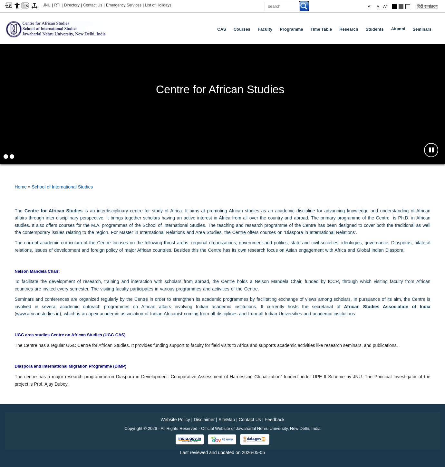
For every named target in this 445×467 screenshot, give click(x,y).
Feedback (274, 419)
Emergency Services (123, 5)
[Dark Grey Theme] (401, 6)
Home (21, 186)
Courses (242, 29)
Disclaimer (204, 419)
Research (348, 29)
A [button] (385, 6)
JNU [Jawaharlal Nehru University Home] (47, 5)
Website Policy (175, 419)
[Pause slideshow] (431, 150)
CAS (221, 29)
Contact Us (92, 5)
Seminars (421, 29)
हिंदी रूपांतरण (427, 6)
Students (375, 29)
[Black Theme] (394, 6)
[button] (6, 156)
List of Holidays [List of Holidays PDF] (158, 5)
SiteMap (226, 419)
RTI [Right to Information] (57, 5)
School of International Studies (62, 186)
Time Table (321, 29)
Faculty (265, 29)
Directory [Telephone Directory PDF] (72, 5)
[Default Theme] (407, 6)
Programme (291, 29)
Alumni (399, 30)
